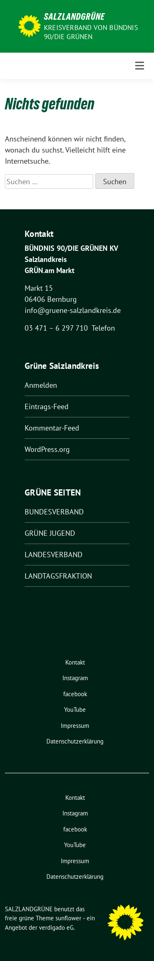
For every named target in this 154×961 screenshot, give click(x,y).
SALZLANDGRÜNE (74, 16)
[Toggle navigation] (139, 66)
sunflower (68, 918)
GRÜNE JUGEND (50, 533)
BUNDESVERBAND (54, 511)
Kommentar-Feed (52, 428)
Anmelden (41, 385)
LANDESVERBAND (54, 554)
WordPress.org (47, 449)
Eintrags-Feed (47, 406)
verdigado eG (56, 927)
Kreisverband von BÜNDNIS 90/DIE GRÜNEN (91, 32)
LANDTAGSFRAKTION (58, 576)
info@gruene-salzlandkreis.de (73, 310)
